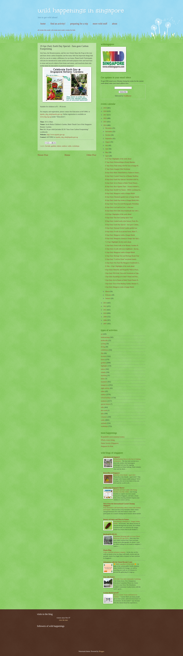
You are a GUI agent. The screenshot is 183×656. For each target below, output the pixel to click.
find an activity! (57, 23)
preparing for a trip (79, 23)
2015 (105, 122)
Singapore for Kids (107, 446)
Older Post (91, 155)
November (109, 131)
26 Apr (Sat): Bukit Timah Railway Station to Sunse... (122, 173)
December (108, 128)
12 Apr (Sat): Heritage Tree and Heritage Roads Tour (122, 256)
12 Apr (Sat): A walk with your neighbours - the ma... (122, 249)
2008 (105, 320)
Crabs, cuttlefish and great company (114, 552)
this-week (104, 410)
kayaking (104, 375)
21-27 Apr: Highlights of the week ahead (118, 159)
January (108, 298)
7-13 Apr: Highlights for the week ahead (118, 242)
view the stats (63, 620)
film (102, 353)
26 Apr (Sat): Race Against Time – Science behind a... (122, 186)
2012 (105, 306)
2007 (105, 324)
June (107, 149)
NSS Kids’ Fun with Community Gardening (127, 579)
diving (103, 347)
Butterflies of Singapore (111, 473)
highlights (104, 366)
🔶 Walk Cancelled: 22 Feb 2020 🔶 (125, 564)
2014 (105, 125)
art (102, 334)
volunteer (104, 417)
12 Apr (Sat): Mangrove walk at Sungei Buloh (120, 252)
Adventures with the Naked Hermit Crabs (117, 562)
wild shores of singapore (111, 457)
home (43, 23)
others (103, 391)
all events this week (44, 30)
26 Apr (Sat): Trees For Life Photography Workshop (122, 204)
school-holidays (106, 398)
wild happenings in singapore (81, 10)
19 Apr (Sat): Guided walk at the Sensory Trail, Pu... (122, 221)
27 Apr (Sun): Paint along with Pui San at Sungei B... (122, 166)
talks (102, 407)
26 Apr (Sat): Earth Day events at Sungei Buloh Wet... (122, 200)
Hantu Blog (107, 550)
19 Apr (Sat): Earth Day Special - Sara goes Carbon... (122, 225)
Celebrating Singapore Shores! (113, 488)
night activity (105, 388)
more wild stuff (100, 23)
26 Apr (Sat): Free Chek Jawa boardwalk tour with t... (122, 211)
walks (69, 146)
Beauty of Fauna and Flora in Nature (116, 519)
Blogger (101, 651)
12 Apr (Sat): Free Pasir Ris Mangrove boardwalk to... (122, 263)
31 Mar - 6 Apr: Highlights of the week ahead (119, 266)
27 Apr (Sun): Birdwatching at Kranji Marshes (120, 162)
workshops (75, 146)
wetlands (104, 423)
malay (103, 379)
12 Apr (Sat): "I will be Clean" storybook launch (120, 259)
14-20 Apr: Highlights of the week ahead (118, 214)
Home (67, 155)
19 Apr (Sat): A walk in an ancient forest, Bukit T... (121, 231)
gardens (53, 146)
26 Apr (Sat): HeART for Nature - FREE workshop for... (123, 190)
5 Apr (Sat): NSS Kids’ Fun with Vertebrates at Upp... (122, 273)
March (107, 291)
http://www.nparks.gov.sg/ (56, 134)
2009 (105, 317)
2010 (105, 313)
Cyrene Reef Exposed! (111, 593)
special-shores (105, 404)
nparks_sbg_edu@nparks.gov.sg (51, 114)
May (107, 152)
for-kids (47, 146)
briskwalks (104, 340)
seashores (104, 401)
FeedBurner (127, 96)
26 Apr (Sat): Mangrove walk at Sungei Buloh (120, 193)
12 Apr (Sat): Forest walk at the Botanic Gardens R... (122, 245)
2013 (105, 303)
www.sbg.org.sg (45, 117)
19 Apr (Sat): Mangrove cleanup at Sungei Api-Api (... (122, 238)
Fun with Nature (109, 577)
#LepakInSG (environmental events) (113, 437)
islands (103, 372)
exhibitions (104, 350)
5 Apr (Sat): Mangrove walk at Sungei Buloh (119, 287)
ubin (102, 414)
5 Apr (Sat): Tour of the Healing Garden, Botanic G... (122, 284)
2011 (105, 310)
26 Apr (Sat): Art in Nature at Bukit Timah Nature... (121, 183)
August (107, 142)
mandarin (104, 382)
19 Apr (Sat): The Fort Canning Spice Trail (119, 218)
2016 (105, 118)
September (109, 138)
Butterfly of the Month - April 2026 (125, 475)
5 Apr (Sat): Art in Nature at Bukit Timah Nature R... (122, 280)
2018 (105, 111)
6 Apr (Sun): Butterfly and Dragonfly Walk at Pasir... (122, 270)
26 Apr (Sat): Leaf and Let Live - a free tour (119, 207)
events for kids (70, 30)
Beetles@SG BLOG (110, 534)
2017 (105, 115)
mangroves (104, 385)
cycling (103, 344)
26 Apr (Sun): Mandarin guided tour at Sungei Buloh (122, 197)
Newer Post (43, 155)
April (107, 156)
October (108, 135)
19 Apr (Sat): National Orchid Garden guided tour (121, 228)
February (108, 295)
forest (103, 359)
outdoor (64, 146)
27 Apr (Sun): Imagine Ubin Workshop (117, 169)
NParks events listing (108, 440)
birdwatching (105, 337)
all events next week (58, 30)
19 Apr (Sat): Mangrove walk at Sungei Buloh (120, 235)
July (106, 145)
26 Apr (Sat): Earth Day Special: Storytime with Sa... (122, 179)
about (114, 23)
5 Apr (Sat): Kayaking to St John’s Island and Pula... (122, 277)
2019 (105, 108)
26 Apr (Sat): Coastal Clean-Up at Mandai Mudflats (121, 176)
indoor (59, 146)
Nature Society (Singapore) (110, 443)
